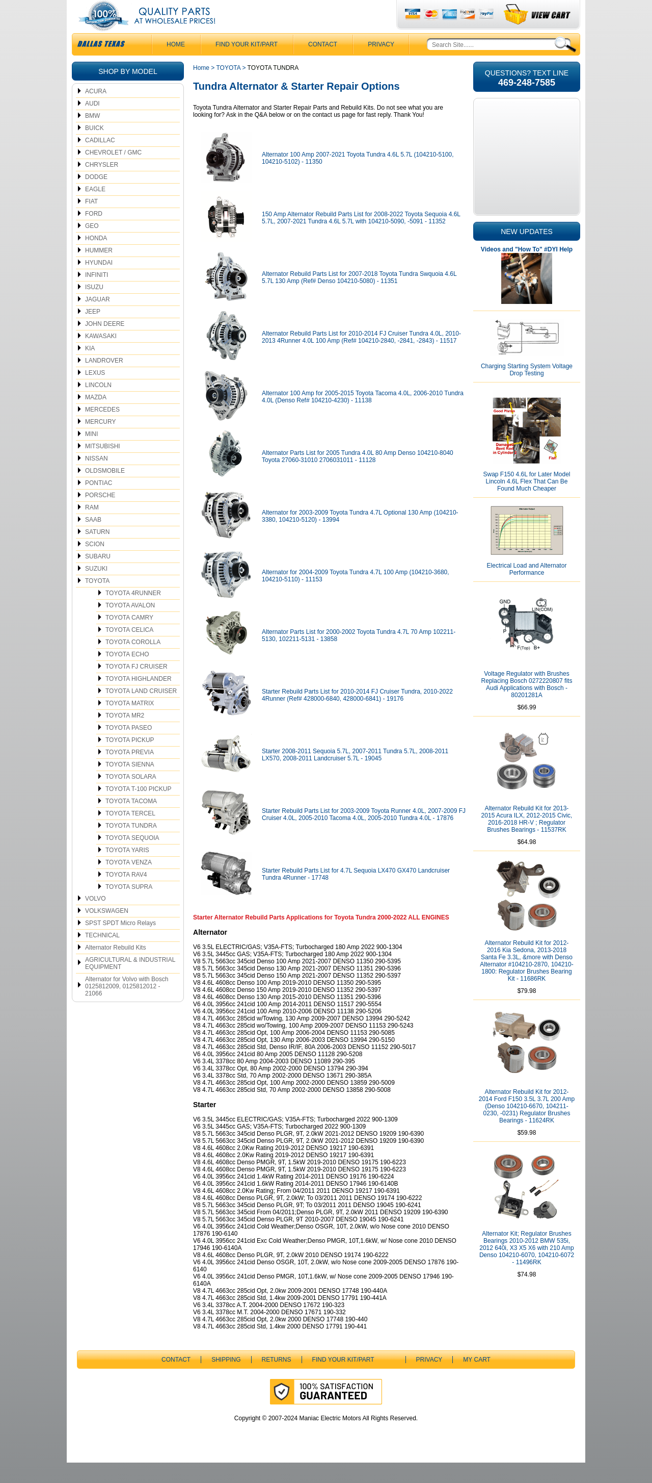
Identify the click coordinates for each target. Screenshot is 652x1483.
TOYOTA (97, 601)
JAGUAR (97, 319)
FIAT (91, 221)
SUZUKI (96, 589)
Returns (276, 1380)
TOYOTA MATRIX (129, 723)
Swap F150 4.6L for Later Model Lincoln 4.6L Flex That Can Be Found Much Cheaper (526, 502)
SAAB (93, 540)
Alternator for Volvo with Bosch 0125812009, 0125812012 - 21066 (126, 1006)
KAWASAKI (101, 356)
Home (201, 88)
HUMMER (99, 270)
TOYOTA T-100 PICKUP (138, 809)
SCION (94, 564)
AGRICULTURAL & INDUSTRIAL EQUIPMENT (130, 984)
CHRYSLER (101, 185)
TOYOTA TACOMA (131, 821)
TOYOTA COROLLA (132, 662)
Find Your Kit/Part (246, 64)
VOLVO (95, 919)
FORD (93, 234)
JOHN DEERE (104, 344)
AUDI (92, 123)
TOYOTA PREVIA (129, 772)
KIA (90, 368)
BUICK (94, 148)
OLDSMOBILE (105, 491)
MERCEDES (102, 429)
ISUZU (94, 307)
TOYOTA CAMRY (129, 638)
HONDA (96, 258)
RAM (92, 527)
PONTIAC (98, 503)
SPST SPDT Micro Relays (120, 943)
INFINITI (96, 295)
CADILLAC (100, 160)
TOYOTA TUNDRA (131, 846)
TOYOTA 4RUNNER (133, 613)
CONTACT (322, 64)
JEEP (92, 332)
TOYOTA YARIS (127, 870)
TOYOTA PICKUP (129, 760)
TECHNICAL (102, 955)
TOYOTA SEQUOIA (132, 858)
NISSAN (96, 478)
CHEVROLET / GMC (113, 172)
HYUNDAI (99, 283)
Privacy (381, 64)
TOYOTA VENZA (128, 882)
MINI (91, 454)
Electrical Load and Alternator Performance (527, 589)
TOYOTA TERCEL (130, 833)
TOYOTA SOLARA (130, 797)
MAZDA (95, 417)
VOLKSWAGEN (106, 931)
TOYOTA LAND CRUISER (141, 711)
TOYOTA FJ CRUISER (136, 687)
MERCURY (100, 442)
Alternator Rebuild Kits (115, 967)
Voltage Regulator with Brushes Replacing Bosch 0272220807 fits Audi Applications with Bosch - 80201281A (527, 705)
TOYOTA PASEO (128, 748)
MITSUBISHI (102, 466)
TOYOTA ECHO (127, 674)
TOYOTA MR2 (124, 735)
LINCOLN (98, 405)
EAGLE (95, 209)
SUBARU (98, 576)
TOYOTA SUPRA (128, 907)
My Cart (477, 1380)
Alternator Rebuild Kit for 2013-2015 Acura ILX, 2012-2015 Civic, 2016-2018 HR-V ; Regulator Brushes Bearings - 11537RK (527, 839)
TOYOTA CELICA (129, 650)
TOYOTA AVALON (130, 625)
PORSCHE (100, 515)
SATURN (97, 552)
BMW (92, 136)
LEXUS (95, 393)
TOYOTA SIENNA (129, 784)
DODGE (96, 197)
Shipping (225, 1380)
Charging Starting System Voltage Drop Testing (527, 390)
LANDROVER (104, 381)
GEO (92, 246)
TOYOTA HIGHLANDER (138, 699)
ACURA (95, 111)
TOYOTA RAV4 (126, 895)
